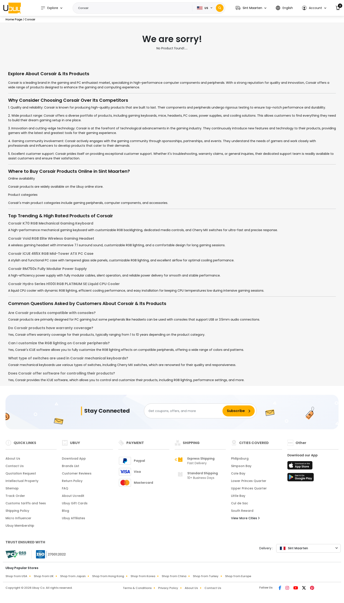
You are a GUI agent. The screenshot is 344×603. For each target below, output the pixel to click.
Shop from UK (44, 576)
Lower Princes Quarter (248, 481)
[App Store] (300, 466)
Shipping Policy (17, 510)
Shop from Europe (238, 576)
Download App (74, 458)
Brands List (70, 466)
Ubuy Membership (19, 525)
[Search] (220, 8)
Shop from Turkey (206, 576)
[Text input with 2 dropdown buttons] (133, 8)
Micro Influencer (18, 518)
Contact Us (14, 466)
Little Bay (238, 496)
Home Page (13, 19)
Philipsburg (240, 458)
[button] (251, 8)
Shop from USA (16, 576)
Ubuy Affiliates (73, 518)
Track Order (15, 496)
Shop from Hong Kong (108, 576)
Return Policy (72, 481)
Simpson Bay (241, 466)
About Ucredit (73, 496)
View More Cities (245, 518)
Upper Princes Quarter (249, 488)
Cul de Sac (239, 503)
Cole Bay (238, 473)
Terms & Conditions (137, 588)
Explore (49, 8)
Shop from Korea (143, 576)
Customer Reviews (76, 473)
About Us (12, 458)
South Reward (242, 510)
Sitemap (12, 488)
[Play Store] (300, 478)
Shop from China (174, 576)
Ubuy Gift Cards (75, 503)
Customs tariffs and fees (25, 503)
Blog (65, 510)
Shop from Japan (73, 576)
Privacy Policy (168, 588)
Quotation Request (20, 473)
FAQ (65, 488)
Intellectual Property (21, 481)
